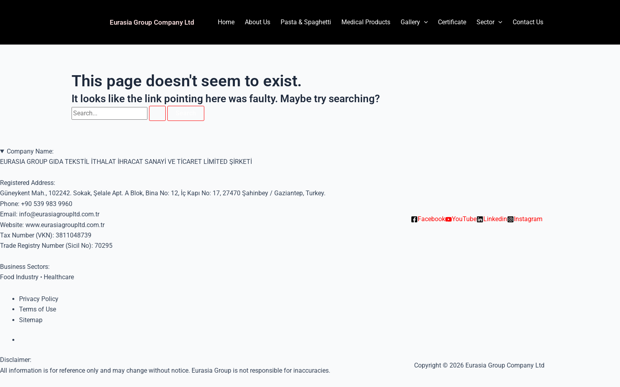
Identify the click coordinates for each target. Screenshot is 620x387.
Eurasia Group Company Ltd (152, 22)
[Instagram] (524, 219)
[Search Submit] (157, 113)
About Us (257, 22)
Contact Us (528, 22)
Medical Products (365, 22)
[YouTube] (461, 219)
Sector (489, 22)
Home (226, 22)
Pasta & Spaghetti (306, 22)
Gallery (414, 22)
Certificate (452, 22)
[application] (424, 22)
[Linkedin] (492, 219)
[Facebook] (428, 219)
